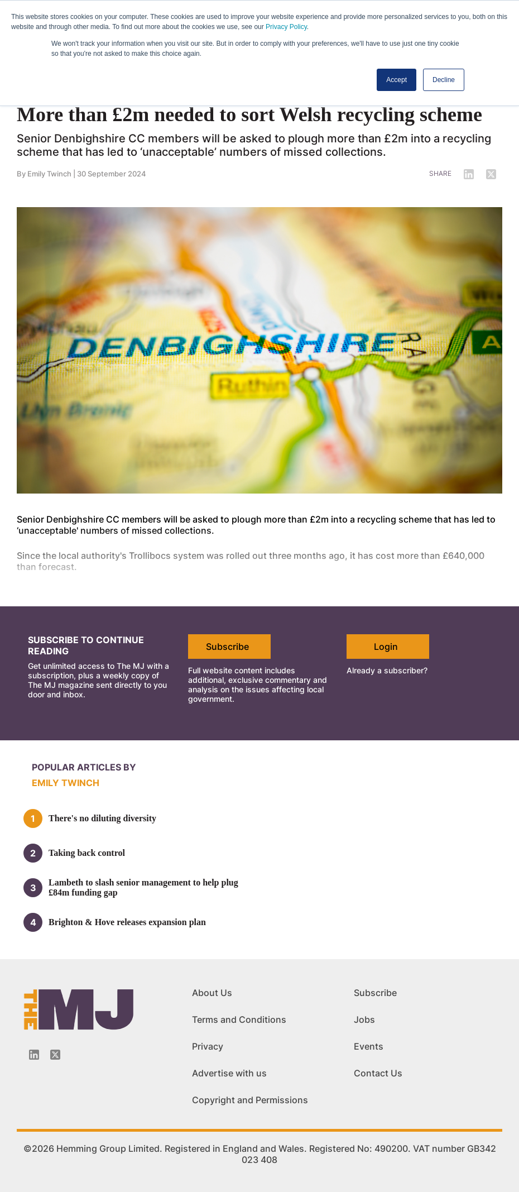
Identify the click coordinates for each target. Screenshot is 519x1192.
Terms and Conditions (239, 1019)
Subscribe (227, 646)
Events (368, 1046)
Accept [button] (396, 80)
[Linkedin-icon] (34, 1055)
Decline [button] (444, 80)
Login (386, 646)
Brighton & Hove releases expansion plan (127, 922)
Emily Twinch (49, 173)
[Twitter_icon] (55, 1055)
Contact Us (378, 1073)
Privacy (207, 1046)
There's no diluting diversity (102, 818)
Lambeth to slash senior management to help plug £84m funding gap (143, 887)
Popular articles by (84, 767)
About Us (212, 992)
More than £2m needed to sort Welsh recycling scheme (249, 114)
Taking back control (87, 853)
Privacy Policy (286, 27)
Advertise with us (229, 1073)
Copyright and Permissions (250, 1099)
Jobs (364, 1019)
